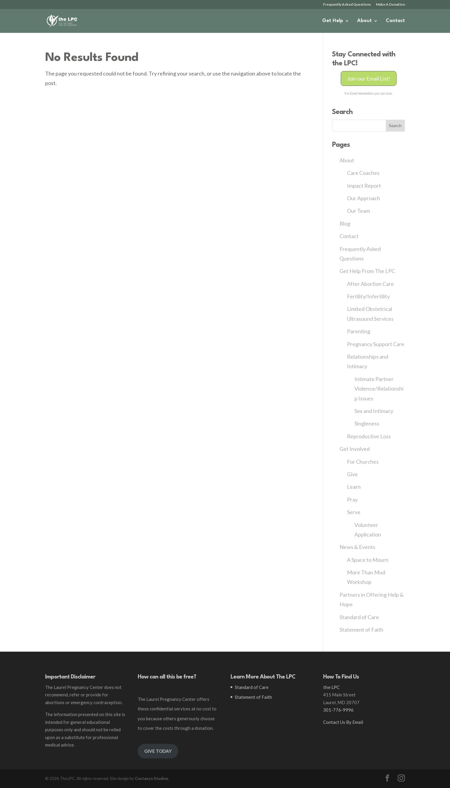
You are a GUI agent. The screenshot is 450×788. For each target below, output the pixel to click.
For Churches (363, 461)
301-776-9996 (338, 710)
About (364, 21)
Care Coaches (363, 172)
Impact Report (364, 185)
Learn (354, 486)
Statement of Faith (361, 629)
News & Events (357, 547)
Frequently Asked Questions (347, 5)
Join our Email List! (368, 78)
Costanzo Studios (151, 778)
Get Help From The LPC (367, 271)
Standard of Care (359, 617)
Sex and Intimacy (373, 411)
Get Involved (355, 448)
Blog (345, 223)
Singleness (366, 423)
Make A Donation (390, 5)
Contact (395, 21)
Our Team (358, 210)
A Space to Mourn (367, 559)
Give (352, 474)
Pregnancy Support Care (375, 344)
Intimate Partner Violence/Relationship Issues (378, 389)
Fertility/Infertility (368, 296)
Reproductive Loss (369, 436)
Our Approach (363, 198)
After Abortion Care (370, 283)
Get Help (332, 21)
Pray (352, 499)
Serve (353, 512)
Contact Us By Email (343, 722)
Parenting (358, 331)
